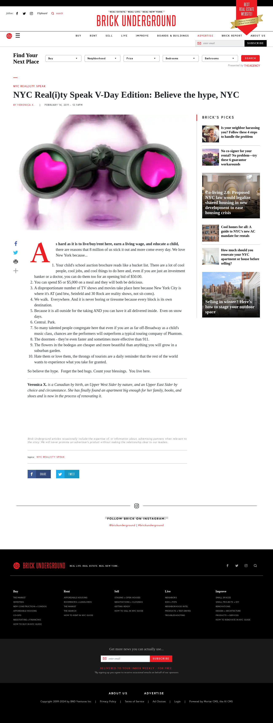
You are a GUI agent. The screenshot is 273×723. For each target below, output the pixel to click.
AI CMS (228, 701)
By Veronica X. (24, 105)
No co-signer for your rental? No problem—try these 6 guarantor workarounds (239, 157)
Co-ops (17, 615)
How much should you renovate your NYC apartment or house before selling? (240, 256)
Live (124, 35)
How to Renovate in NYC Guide (233, 619)
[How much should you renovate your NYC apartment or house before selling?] (210, 257)
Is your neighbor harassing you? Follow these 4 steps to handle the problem (240, 132)
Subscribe (161, 658)
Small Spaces (223, 597)
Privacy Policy (108, 701)
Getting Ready (122, 606)
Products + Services (227, 615)
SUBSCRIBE (255, 43)
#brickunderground (151, 525)
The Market (19, 597)
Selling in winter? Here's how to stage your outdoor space (230, 306)
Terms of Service (134, 701)
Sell (109, 35)
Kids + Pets (171, 602)
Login (177, 701)
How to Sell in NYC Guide (128, 610)
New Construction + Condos (30, 606)
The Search (70, 610)
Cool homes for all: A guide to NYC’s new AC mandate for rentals (238, 231)
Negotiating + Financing (27, 619)
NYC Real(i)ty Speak (29, 86)
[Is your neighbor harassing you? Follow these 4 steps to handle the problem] (210, 134)
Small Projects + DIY (227, 602)
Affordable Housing (25, 610)
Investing (18, 602)
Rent (93, 35)
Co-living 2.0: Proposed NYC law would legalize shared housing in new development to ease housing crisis (227, 202)
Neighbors (171, 597)
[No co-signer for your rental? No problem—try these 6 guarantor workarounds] (210, 157)
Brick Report (232, 35)
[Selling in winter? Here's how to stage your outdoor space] (231, 295)
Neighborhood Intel (176, 606)
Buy (78, 35)
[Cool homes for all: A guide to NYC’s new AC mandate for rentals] (210, 233)
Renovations (223, 606)
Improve (142, 35)
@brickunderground (122, 525)
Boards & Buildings (173, 35)
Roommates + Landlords (78, 602)
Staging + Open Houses (127, 597)
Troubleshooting (175, 615)
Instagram (31, 13)
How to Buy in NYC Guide (27, 624)
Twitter (24, 13)
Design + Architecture (228, 610)
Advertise (154, 693)
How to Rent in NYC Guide (78, 615)
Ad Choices (159, 701)
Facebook (17, 13)
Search (250, 58)
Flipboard (42, 13)
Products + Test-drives (178, 610)
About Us (258, 35)
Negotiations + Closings (128, 602)
